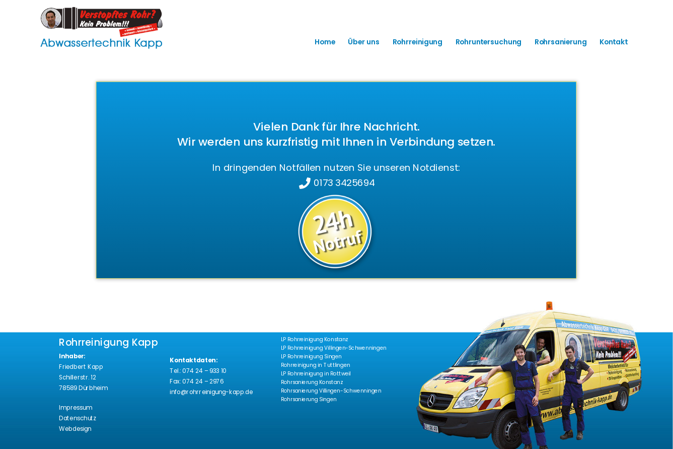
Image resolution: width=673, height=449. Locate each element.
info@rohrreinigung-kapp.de (211, 392)
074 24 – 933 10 (204, 370)
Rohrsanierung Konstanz (312, 382)
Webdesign (75, 429)
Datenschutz (77, 418)
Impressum (75, 408)
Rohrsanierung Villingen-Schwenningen (331, 391)
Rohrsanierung (561, 42)
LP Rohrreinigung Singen (311, 356)
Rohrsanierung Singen (309, 399)
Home (325, 42)
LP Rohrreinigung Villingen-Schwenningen (334, 348)
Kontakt (614, 42)
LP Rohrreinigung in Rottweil (316, 373)
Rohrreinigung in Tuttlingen (315, 365)
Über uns (363, 42)
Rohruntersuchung (488, 42)
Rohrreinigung (417, 42)
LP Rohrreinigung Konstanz (314, 339)
